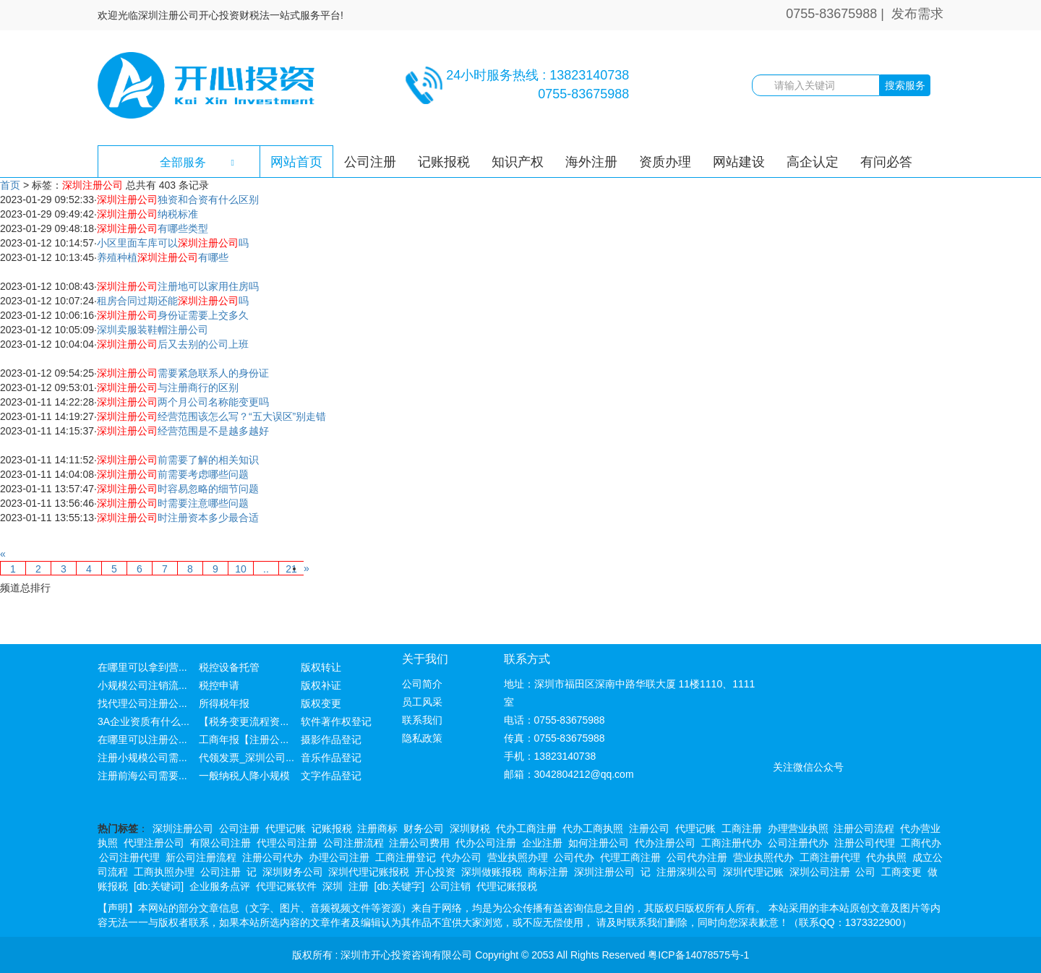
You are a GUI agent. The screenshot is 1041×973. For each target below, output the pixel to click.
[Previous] (3, 554)
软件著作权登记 (336, 721)
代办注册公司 (665, 843)
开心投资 (435, 872)
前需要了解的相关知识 (178, 460)
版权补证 (321, 685)
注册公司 (649, 828)
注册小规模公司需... (142, 757)
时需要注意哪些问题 (173, 503)
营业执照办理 (517, 857)
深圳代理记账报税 (368, 872)
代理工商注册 (630, 857)
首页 (10, 185)
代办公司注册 (485, 843)
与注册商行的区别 (168, 387)
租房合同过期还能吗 (173, 301)
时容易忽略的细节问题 (178, 488)
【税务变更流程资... (243, 721)
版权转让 (321, 667)
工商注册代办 (731, 843)
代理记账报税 (506, 886)
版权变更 (321, 703)
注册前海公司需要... (142, 775)
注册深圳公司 (686, 872)
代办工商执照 (592, 828)
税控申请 (219, 685)
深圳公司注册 (819, 872)
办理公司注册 (339, 857)
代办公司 (461, 857)
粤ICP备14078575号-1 (698, 955)
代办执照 (886, 857)
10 (241, 569)
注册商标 (377, 828)
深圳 (332, 886)
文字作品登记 (331, 775)
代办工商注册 (526, 828)
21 (291, 569)
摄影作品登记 (331, 739)
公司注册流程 (353, 843)
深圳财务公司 (292, 872)
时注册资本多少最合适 (178, 517)
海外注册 (591, 162)
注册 (358, 886)
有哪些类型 (152, 228)
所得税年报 (224, 703)
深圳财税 (470, 828)
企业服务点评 (219, 886)
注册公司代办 (272, 857)
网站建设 (739, 162)
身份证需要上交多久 (173, 315)
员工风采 (422, 702)
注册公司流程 (864, 828)
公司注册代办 (798, 843)
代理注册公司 (154, 843)
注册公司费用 (419, 843)
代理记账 (285, 828)
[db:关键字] (399, 886)
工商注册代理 (830, 857)
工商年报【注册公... (243, 739)
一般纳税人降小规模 (244, 775)
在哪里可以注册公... (142, 739)
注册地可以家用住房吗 (178, 286)
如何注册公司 (598, 843)
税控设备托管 (229, 667)
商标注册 (548, 872)
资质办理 (665, 162)
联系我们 (422, 720)
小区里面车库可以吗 (173, 243)
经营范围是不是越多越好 (183, 431)
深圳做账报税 (491, 872)
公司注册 (370, 162)
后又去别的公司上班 (173, 344)
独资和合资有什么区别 (178, 199)
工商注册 (741, 828)
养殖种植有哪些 (162, 257)
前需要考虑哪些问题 (173, 474)
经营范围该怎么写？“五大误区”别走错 (211, 416)
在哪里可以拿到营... (142, 667)
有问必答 (886, 162)
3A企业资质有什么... (143, 721)
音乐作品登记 (331, 757)
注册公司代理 (864, 843)
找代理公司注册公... (142, 703)
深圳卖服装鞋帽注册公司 (152, 329)
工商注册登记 (405, 857)
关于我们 (425, 659)
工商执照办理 (164, 872)
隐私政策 (422, 738)
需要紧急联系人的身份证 (183, 373)
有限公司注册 (220, 843)
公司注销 (450, 886)
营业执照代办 (763, 857)
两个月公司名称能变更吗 (183, 402)
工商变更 (901, 872)
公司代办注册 (697, 857)
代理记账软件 (286, 886)
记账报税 (444, 162)
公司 (865, 872)
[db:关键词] (159, 886)
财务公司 (423, 828)
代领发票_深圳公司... (246, 757)
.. (266, 569)
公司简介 (422, 684)
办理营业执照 (798, 828)
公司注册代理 (129, 857)
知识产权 (518, 162)
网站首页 (296, 162)
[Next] (306, 568)
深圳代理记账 (753, 872)
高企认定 (813, 162)
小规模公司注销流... (142, 685)
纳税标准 (147, 214)
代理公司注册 (287, 843)
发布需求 (917, 14)
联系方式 (527, 659)
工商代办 (921, 843)
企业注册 (542, 843)
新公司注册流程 (201, 857)
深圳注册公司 (183, 828)
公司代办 (574, 857)
